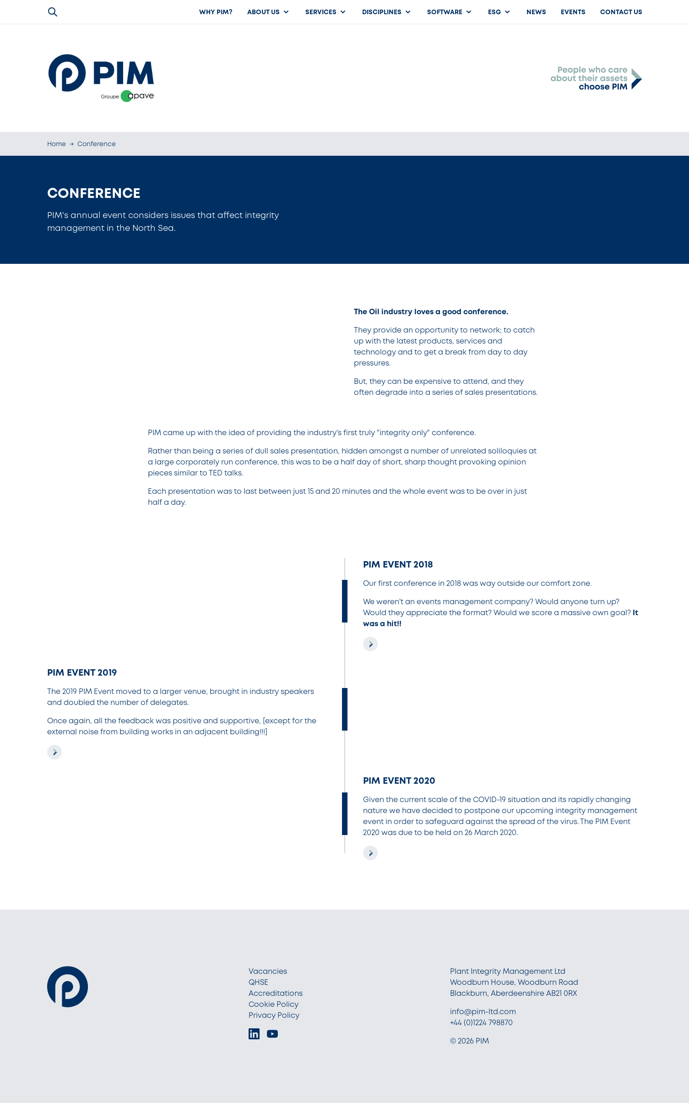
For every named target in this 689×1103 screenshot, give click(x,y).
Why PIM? (216, 12)
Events (573, 12)
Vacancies (268, 971)
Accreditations (276, 993)
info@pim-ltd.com (483, 1011)
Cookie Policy (273, 1004)
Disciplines (387, 11)
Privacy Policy (274, 1015)
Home (56, 144)
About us (269, 11)
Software (450, 11)
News (536, 12)
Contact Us (621, 12)
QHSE (258, 982)
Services (326, 11)
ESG (500, 11)
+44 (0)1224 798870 (481, 1022)
